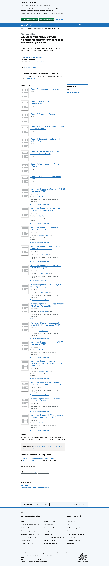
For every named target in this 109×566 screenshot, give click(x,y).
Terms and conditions (63, 553)
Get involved (70, 543)
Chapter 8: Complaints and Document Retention (45, 177)
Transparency (71, 537)
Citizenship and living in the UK (30, 534)
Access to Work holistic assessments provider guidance (38, 458)
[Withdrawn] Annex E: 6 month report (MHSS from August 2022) (45, 266)
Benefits (23, 521)
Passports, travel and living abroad (54, 537)
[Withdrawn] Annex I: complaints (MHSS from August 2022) (46, 343)
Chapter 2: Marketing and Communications (40, 102)
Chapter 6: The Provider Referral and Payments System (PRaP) (44, 152)
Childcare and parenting (28, 531)
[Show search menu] (86, 25)
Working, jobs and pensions (52, 543)
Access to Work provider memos (32, 460)
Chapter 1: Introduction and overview (45, 89)
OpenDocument (43, 197)
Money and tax (48, 534)
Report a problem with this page (77, 504)
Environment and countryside (52, 528)
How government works (73, 540)
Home (22, 28)
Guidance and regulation (74, 528)
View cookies (59, 19)
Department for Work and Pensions (33, 57)
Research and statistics (73, 531)
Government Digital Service (48, 555)
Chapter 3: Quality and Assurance (43, 114)
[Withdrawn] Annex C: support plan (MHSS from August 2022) (44, 228)
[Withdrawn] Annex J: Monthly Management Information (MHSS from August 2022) (46, 363)
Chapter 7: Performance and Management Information (47, 165)
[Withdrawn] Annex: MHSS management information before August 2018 (46, 416)
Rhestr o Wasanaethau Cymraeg (30, 555)
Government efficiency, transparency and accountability (47, 28)
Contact (53, 553)
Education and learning (50, 521)
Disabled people (25, 540)
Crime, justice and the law (28, 537)
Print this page (44, 472)
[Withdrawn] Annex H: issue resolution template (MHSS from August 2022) (45, 324)
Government (29, 28)
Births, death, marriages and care (30, 525)
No (47, 504)
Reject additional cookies (46, 19)
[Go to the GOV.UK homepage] (26, 24)
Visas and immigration (50, 540)
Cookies (33, 553)
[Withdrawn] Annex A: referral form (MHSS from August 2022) (47, 190)
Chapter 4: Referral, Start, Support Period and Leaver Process (47, 127)
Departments (71, 521)
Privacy (27, 553)
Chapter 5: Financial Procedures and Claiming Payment (45, 140)
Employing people (49, 525)
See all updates (40, 61)
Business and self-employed (29, 528)
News (68, 525)
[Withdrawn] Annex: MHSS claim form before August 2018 (45, 400)
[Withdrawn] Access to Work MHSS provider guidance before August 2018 (45, 383)
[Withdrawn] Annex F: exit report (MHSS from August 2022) (46, 286)
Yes (39, 504)
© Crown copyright (82, 561)
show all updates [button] (39, 468)
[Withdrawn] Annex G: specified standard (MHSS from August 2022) (47, 305)
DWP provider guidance (33, 78)
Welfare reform (25, 485)
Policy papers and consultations (76, 534)
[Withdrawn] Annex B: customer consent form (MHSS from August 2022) (46, 209)
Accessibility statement (43, 553)
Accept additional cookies (29, 19)
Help (22, 553)
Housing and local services (51, 531)
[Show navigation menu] (80, 25)
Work (22, 490)
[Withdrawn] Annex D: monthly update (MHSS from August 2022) (46, 247)
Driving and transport (27, 543)
